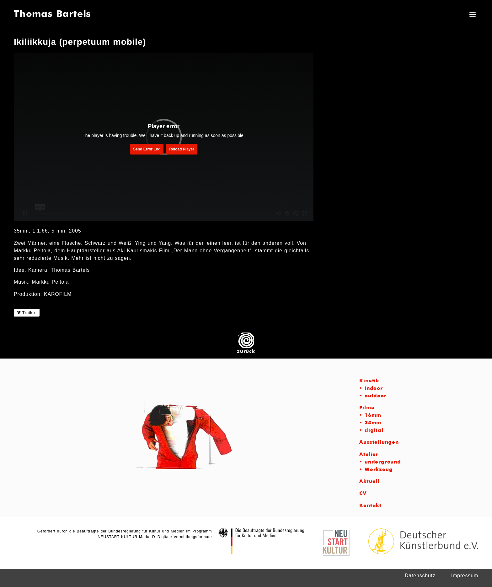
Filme (366, 408)
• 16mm (370, 415)
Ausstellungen (378, 442)
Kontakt (370, 505)
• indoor (370, 388)
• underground (380, 462)
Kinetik (369, 381)
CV (362, 493)
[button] (473, 14)
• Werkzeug (376, 469)
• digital (371, 430)
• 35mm (370, 423)
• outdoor (372, 396)
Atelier (368, 454)
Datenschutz (420, 575)
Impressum (464, 575)
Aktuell (369, 481)
